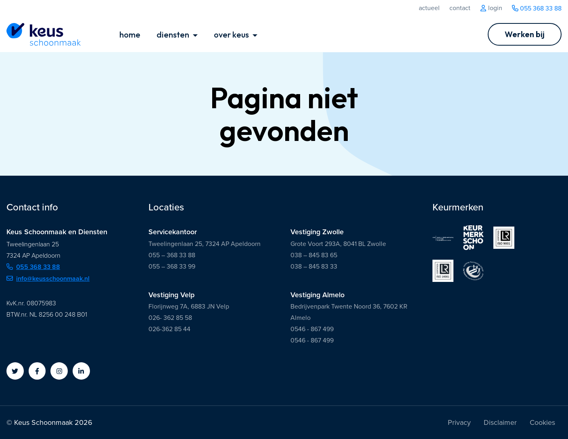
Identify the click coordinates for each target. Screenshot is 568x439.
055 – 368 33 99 (171, 266)
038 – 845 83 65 (313, 255)
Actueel (429, 8)
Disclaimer (500, 422)
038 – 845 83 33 (313, 266)
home (129, 34)
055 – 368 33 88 (171, 255)
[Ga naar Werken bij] (525, 34)
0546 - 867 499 (312, 329)
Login (491, 8)
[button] (15, 371)
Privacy (459, 422)
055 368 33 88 (537, 8)
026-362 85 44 (169, 329)
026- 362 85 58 (170, 317)
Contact (459, 8)
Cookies (542, 422)
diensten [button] (174, 34)
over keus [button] (232, 34)
